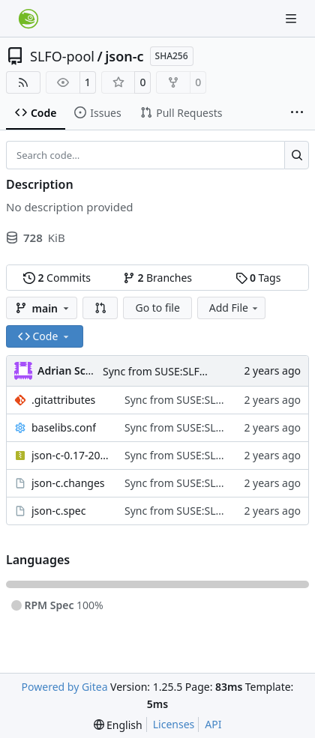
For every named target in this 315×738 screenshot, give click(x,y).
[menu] (118, 725)
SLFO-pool (62, 56)
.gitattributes (63, 400)
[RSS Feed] (23, 82)
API (213, 724)
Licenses (174, 724)
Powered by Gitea (65, 687)
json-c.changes (68, 483)
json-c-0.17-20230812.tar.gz (71, 455)
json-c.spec (59, 510)
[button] (100, 308)
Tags (258, 277)
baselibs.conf (64, 427)
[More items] (297, 113)
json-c (124, 56)
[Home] (29, 18)
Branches (157, 277)
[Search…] (296, 155)
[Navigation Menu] (293, 18)
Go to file (157, 307)
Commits (57, 277)
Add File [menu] (234, 307)
